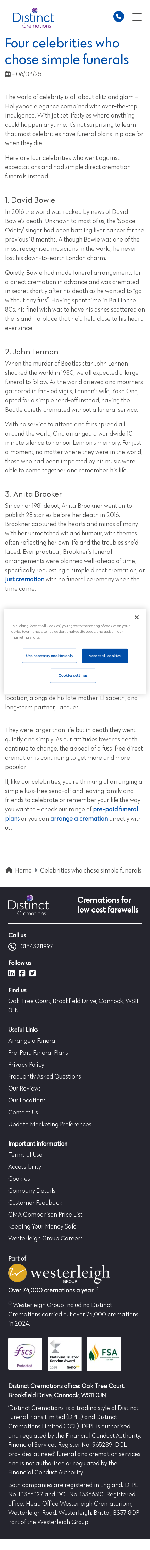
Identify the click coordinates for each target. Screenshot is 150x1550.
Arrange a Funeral (32, 1041)
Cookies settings (73, 675)
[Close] (136, 617)
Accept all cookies (104, 656)
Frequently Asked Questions (44, 1077)
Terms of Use (25, 1155)
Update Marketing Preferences (49, 1125)
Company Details (31, 1191)
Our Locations (27, 1101)
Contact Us (23, 1113)
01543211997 (30, 946)
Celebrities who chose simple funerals (90, 871)
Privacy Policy (26, 1065)
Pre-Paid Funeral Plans (38, 1053)
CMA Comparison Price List (45, 1215)
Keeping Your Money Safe (42, 1227)
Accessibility (24, 1167)
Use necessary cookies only (49, 656)
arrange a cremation (79, 819)
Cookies (19, 1179)
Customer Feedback (35, 1203)
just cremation (24, 580)
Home (23, 871)
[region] (75, 651)
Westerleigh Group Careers (45, 1239)
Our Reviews (24, 1089)
